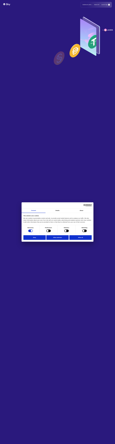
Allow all (80, 237)
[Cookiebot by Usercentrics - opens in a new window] (85, 205)
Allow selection (57, 237)
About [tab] (81, 210)
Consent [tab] (33, 210)
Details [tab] (57, 210)
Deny (34, 237)
